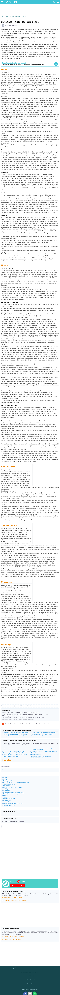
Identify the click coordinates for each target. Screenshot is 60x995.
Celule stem (6, 785)
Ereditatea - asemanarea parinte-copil (13, 793)
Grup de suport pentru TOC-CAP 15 (13, 753)
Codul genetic (7, 789)
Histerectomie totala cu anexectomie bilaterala (44, 751)
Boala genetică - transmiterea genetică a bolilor (16, 782)
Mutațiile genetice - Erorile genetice (13, 803)
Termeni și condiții (30, 976)
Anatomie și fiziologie (15, 16)
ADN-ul (5, 777)
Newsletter (30, 983)
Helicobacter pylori (36, 754)
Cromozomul (6, 790)
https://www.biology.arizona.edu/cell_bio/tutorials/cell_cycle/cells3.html (24, 717)
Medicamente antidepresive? (11, 756)
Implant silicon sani (8, 748)
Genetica (24, 16)
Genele (5, 797)
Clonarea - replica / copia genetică (12, 787)
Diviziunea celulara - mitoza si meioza (13, 792)
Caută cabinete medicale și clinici (13, 897)
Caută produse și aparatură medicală (14, 936)
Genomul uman (7, 800)
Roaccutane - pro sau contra (39, 753)
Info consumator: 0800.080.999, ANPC (30, 972)
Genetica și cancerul (9, 798)
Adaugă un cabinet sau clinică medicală (15, 900)
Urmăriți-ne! (21, 821)
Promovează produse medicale (12, 939)
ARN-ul (5, 779)
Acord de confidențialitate (30, 980)
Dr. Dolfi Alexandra (13, 25)
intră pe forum (7, 760)
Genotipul (6, 802)
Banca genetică (7, 781)
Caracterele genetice (9, 784)
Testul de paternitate (9, 805)
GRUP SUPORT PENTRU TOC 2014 (13, 751)
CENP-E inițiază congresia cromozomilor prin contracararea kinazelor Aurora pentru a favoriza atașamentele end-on (43, 734)
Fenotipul (5, 795)
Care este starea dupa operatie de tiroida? (15, 754)
